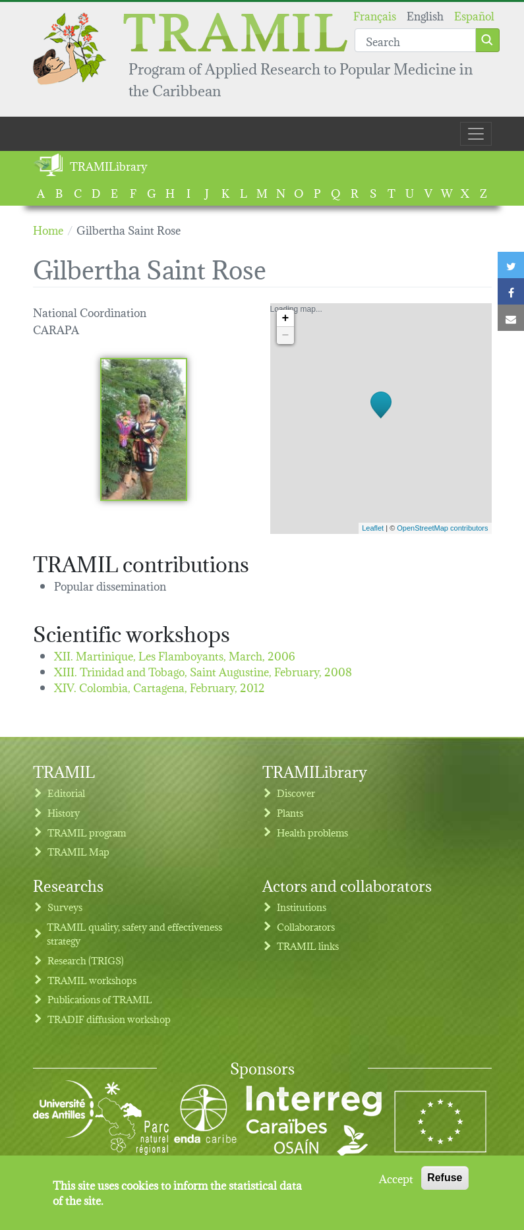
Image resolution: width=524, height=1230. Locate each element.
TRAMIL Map (78, 851)
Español (474, 15)
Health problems (312, 832)
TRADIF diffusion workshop (109, 1018)
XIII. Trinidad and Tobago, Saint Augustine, (203, 671)
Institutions (301, 906)
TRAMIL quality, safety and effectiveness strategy (134, 934)
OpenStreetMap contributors (442, 528)
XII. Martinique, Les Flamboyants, (174, 655)
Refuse (444, 1183)
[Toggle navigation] (476, 134)
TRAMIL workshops (91, 979)
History (63, 812)
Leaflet (373, 528)
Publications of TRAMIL (99, 999)
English (425, 15)
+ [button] (285, 318)
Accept (396, 1183)
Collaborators (306, 926)
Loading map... (379, 419)
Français (374, 15)
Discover (296, 792)
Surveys (64, 906)
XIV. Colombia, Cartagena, (159, 686)
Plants (290, 812)
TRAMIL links (308, 945)
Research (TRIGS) (85, 960)
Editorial (66, 792)
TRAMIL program (86, 832)
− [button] (285, 335)
